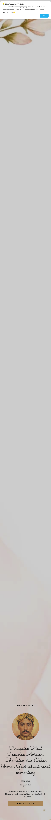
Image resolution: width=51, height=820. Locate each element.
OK (44, 15)
